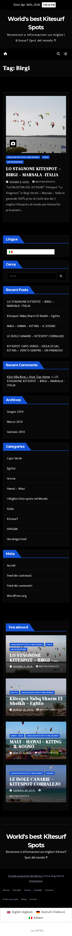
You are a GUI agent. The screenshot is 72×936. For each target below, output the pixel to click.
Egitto (11, 468)
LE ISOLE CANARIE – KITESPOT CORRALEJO (35, 336)
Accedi (11, 565)
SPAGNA (12, 529)
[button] (58, 54)
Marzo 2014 (15, 422)
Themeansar (35, 881)
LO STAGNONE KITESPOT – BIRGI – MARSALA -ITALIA (30, 304)
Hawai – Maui (16, 488)
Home (6, 890)
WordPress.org (17, 595)
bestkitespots (43, 182)
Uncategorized (14, 162)
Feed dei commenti (19, 585)
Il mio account (10, 899)
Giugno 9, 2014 (20, 182)
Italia (45, 157)
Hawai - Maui (17, 735)
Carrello (16, 890)
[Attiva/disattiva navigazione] (65, 54)
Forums (49, 890)
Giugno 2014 (15, 411)
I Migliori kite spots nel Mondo (23, 157)
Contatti (38, 890)
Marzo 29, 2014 (23, 710)
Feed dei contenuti (19, 575)
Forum (33, 899)
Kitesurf (12, 519)
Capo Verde (14, 458)
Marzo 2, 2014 (22, 753)
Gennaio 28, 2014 (24, 790)
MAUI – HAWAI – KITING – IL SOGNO (31, 326)
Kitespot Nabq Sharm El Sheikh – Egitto (33, 316)
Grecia (11, 478)
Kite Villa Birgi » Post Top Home (28, 377)
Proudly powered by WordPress (25, 876)
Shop (24, 899)
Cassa (27, 890)
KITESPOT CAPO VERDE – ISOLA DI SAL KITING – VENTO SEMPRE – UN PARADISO (35, 348)
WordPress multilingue (14, 930)
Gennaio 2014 (16, 432)
